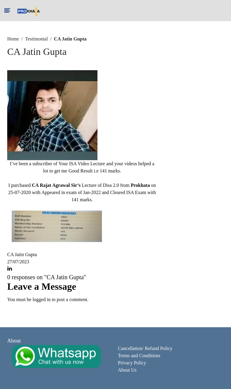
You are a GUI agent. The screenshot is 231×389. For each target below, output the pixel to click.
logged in (41, 299)
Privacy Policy (132, 362)
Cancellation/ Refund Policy (145, 348)
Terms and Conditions (139, 355)
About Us (127, 370)
